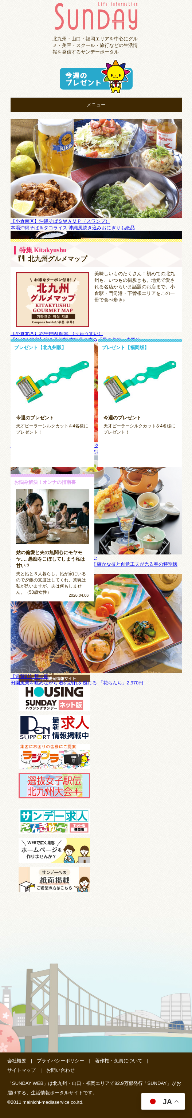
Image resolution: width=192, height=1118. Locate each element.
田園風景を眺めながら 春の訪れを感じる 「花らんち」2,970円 (77, 683)
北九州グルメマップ (52, 258)
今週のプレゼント (35, 417)
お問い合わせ (60, 1070)
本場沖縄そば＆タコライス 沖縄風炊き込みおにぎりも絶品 (73, 227)
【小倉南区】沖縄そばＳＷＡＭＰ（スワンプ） (60, 221)
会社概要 (16, 1060)
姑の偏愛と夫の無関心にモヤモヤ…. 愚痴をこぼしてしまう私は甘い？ (50, 559)
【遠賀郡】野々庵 (29, 676)
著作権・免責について (118, 1060)
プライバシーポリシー (60, 1060)
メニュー (96, 104)
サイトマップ (21, 1070)
